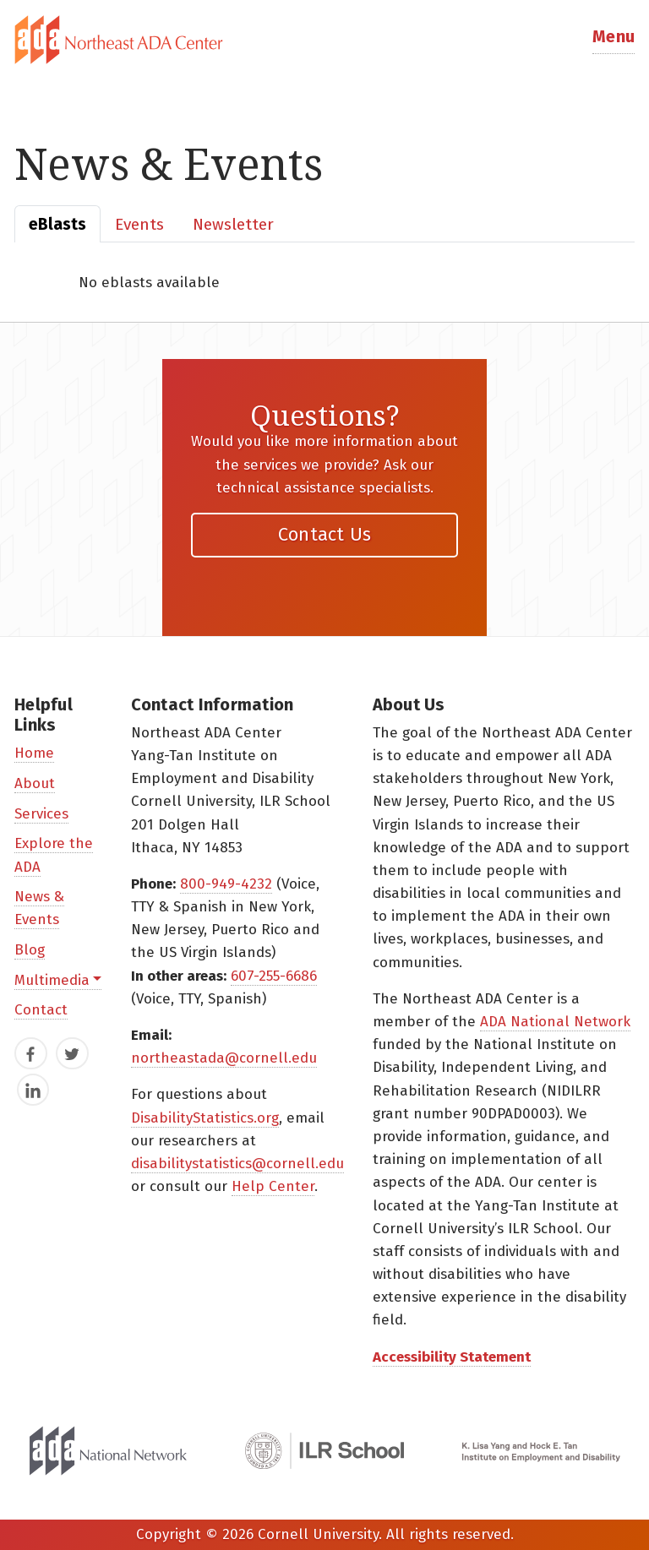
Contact (41, 1010)
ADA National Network (555, 1022)
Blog (29, 950)
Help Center (273, 1186)
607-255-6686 (274, 976)
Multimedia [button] (52, 980)
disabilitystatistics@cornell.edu (237, 1163)
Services (41, 814)
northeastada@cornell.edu (224, 1058)
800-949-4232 (226, 884)
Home (34, 753)
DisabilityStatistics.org (205, 1118)
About (34, 783)
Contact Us (325, 534)
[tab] (324, 39)
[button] (613, 40)
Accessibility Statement (452, 1357)
